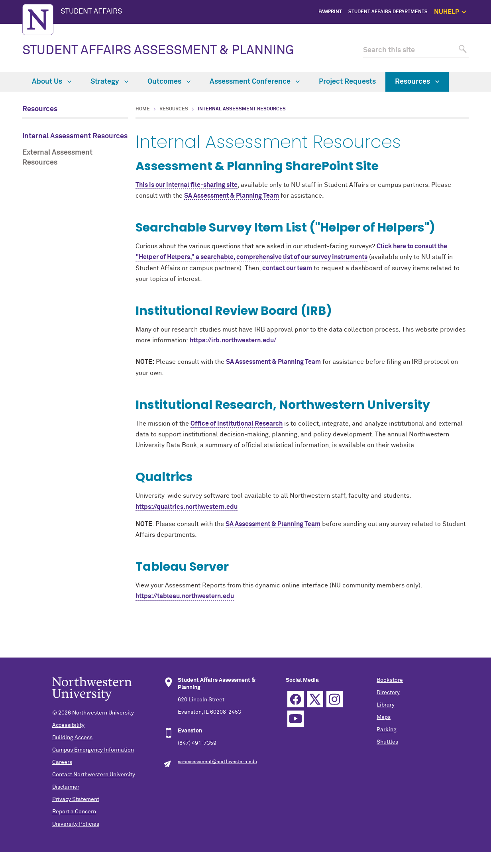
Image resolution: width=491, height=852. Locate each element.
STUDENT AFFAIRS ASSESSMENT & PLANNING (158, 50)
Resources (417, 81)
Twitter (315, 699)
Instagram (334, 699)
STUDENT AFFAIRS (91, 11)
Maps (384, 717)
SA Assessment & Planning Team (231, 195)
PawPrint (330, 12)
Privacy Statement (75, 799)
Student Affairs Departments (388, 12)
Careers (62, 762)
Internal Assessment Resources (75, 136)
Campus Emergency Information (93, 750)
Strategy (109, 81)
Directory (388, 692)
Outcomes (169, 81)
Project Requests (347, 81)
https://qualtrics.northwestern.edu (187, 507)
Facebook (295, 699)
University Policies (75, 824)
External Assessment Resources (57, 157)
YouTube (295, 719)
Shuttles (387, 742)
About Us (51, 81)
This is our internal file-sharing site (187, 185)
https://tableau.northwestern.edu (185, 596)
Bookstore (390, 680)
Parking (387, 729)
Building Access (72, 737)
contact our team (287, 268)
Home (143, 109)
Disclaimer (65, 787)
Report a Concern (74, 812)
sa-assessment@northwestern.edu (217, 762)
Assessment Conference (255, 81)
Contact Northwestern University (93, 774)
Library (386, 705)
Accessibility (68, 725)
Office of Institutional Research (237, 423)
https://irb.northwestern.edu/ (233, 340)
